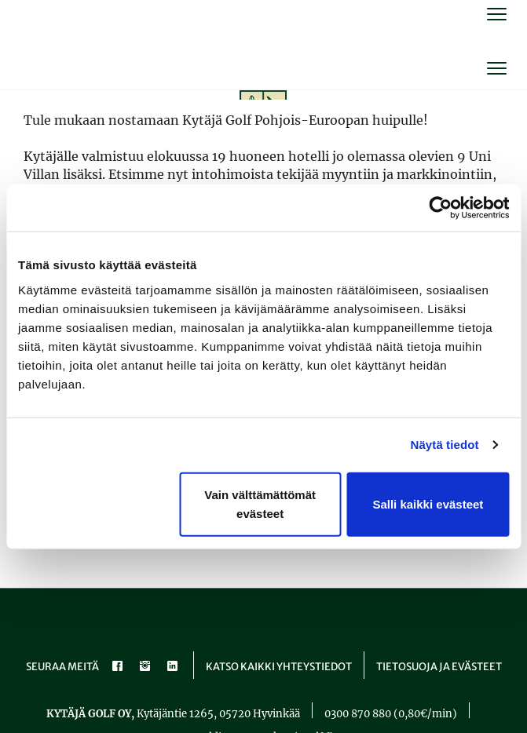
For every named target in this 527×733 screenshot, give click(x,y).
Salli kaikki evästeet (427, 503)
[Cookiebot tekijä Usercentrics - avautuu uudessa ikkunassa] (440, 208)
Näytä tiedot (445, 444)
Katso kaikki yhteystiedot (279, 666)
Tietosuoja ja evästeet (439, 666)
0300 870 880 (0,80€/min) (390, 713)
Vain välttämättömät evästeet (260, 503)
